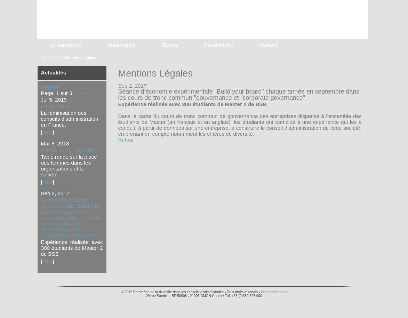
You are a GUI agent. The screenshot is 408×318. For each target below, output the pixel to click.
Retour (126, 140)
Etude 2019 (54, 106)
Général (50, 87)
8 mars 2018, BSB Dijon (69, 150)
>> (83, 93)
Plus (47, 132)
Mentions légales (274, 292)
